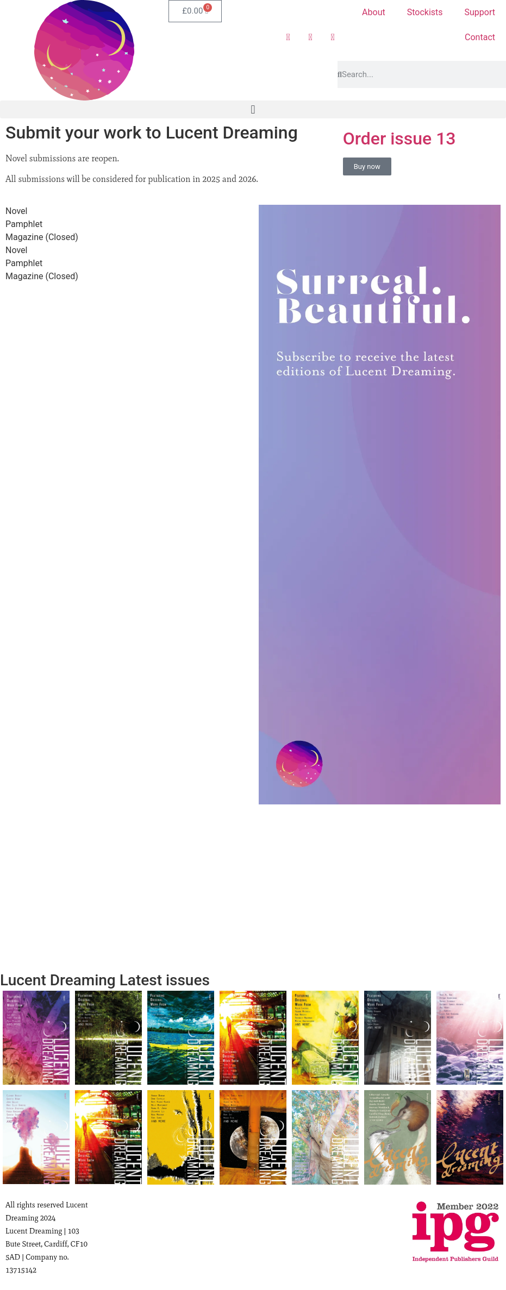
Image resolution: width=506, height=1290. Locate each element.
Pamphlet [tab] (23, 224)
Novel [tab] (16, 211)
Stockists (425, 12)
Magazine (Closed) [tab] (41, 237)
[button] (253, 109)
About (373, 12)
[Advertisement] (380, 891)
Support (480, 12)
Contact (480, 37)
